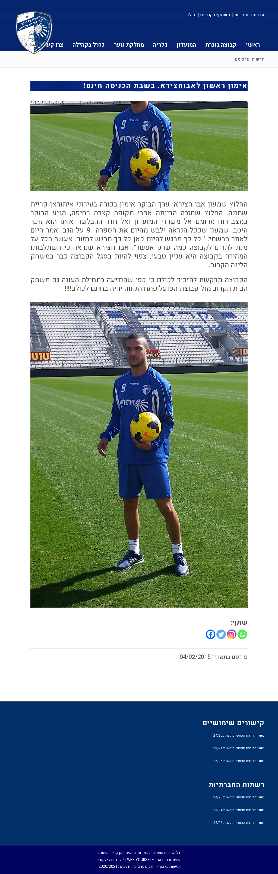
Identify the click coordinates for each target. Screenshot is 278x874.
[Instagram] (231, 634)
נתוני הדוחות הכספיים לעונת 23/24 (238, 748)
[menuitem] (247, 15)
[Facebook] (210, 634)
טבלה (192, 15)
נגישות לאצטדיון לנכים (162, 866)
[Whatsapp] (242, 634)
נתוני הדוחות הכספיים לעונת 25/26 (238, 760)
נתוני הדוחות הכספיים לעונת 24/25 (238, 735)
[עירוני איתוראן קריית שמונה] (34, 33)
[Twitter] (221, 634)
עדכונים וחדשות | (248, 15)
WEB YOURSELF (140, 860)
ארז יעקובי (106, 860)
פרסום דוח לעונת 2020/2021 (121, 866)
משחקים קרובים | (214, 15)
